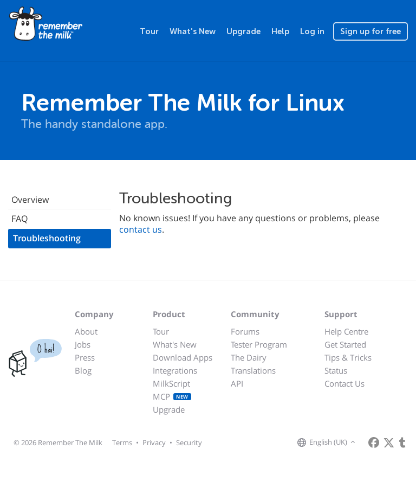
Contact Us (344, 383)
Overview (30, 200)
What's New (193, 31)
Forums (245, 331)
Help (280, 31)
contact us (140, 229)
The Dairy (248, 357)
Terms (122, 442)
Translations (253, 370)
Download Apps (182, 357)
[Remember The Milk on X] (389, 442)
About (86, 331)
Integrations (175, 370)
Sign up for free (370, 31)
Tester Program (259, 344)
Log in (312, 31)
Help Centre (346, 331)
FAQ (19, 219)
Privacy (154, 442)
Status (335, 370)
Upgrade (243, 31)
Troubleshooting (47, 238)
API (237, 383)
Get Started (345, 344)
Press (85, 357)
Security (189, 442)
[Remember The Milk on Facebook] (373, 442)
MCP (172, 396)
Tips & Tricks (348, 357)
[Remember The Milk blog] (402, 442)
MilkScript (171, 383)
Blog (83, 370)
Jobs (82, 344)
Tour (149, 31)
